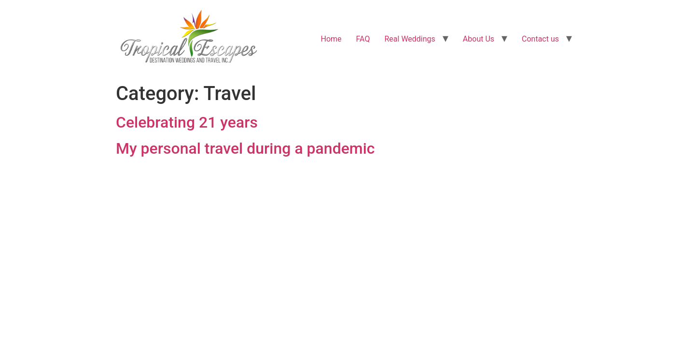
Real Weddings (409, 39)
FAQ (363, 39)
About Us (478, 39)
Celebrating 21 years (187, 122)
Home (331, 39)
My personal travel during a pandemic (245, 148)
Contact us (540, 39)
